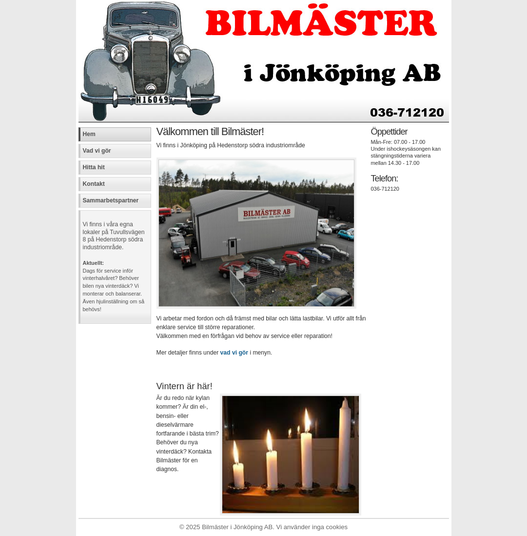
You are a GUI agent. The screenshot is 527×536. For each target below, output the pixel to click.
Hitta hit (94, 167)
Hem (89, 134)
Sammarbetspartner (111, 200)
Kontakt (94, 183)
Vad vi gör (97, 150)
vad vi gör (234, 352)
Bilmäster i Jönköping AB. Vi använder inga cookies (275, 527)
